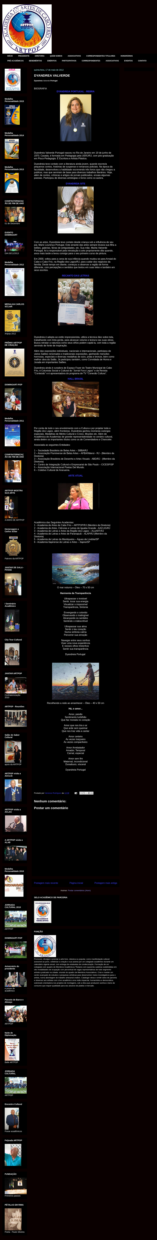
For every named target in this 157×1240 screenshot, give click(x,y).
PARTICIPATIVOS (69, 61)
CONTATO (142, 61)
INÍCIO (10, 56)
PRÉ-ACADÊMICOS (15, 61)
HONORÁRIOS (127, 56)
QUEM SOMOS (56, 56)
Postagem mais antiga (105, 883)
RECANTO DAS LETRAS (75, 275)
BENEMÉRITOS (35, 61)
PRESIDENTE (23, 56)
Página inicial (76, 883)
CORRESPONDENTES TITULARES (100, 56)
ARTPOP (14, 11)
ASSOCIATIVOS (74, 56)
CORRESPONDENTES (91, 61)
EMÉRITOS (51, 61)
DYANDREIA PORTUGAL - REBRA (75, 91)
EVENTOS (128, 61)
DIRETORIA (39, 56)
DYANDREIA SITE (75, 183)
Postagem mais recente (46, 883)
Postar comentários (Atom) (79, 890)
